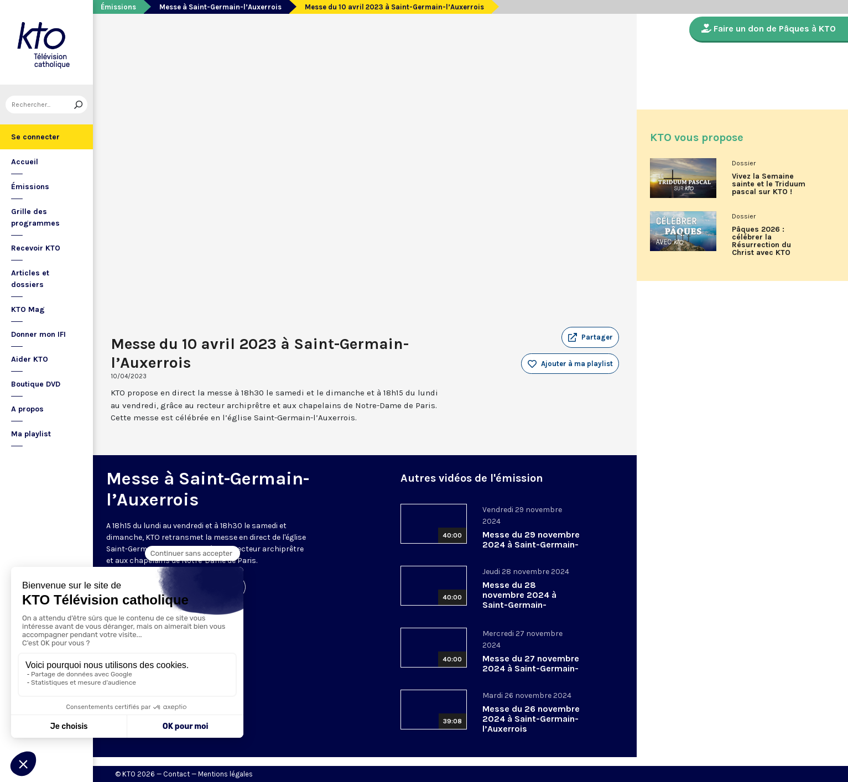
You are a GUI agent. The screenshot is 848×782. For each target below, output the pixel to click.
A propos (27, 409)
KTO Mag (28, 309)
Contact (176, 774)
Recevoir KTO (35, 248)
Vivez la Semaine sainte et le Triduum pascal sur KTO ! (768, 184)
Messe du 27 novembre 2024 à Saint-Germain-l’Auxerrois (530, 668)
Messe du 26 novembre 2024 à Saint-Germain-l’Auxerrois (531, 718)
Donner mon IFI (38, 334)
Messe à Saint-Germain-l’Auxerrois (220, 7)
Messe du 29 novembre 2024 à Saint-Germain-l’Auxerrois (531, 544)
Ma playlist (31, 434)
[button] (590, 337)
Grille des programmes (35, 217)
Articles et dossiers (30, 278)
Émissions (30, 186)
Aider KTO (29, 359)
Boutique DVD (35, 384)
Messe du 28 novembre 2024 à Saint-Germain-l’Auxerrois (519, 600)
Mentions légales (225, 774)
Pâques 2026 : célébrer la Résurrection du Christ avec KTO (761, 241)
